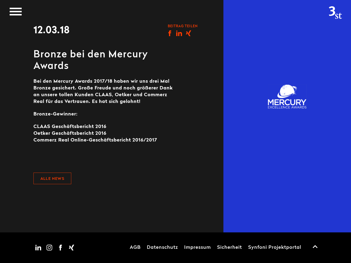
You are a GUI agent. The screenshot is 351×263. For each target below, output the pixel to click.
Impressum (197, 247)
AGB (135, 247)
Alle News (52, 179)
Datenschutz (162, 247)
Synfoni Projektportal (274, 247)
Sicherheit (229, 247)
